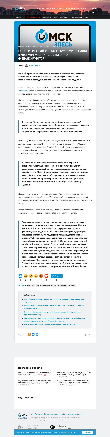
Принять (88, 432)
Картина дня (38, 8)
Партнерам (38, 414)
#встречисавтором (61, 17)
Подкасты (47, 17)
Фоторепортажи (88, 8)
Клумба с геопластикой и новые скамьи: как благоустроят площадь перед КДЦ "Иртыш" (34, 382)
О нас (31, 414)
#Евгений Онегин (46, 285)
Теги (22, 285)
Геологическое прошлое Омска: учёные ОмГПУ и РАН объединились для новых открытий (74, 374)
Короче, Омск (77, 17)
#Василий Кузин (33, 285)
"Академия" (23, 90)
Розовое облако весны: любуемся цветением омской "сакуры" (49, 324)
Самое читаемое (72, 8)
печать (60, 47)
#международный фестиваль (65, 285)
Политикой (73, 432)
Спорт (87, 17)
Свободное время (33, 17)
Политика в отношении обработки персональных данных (63, 414)
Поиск (92, 12)
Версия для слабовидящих (65, 427)
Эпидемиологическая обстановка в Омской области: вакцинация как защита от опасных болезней (73, 383)
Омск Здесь (20, 8)
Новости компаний (54, 8)
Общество (19, 17)
